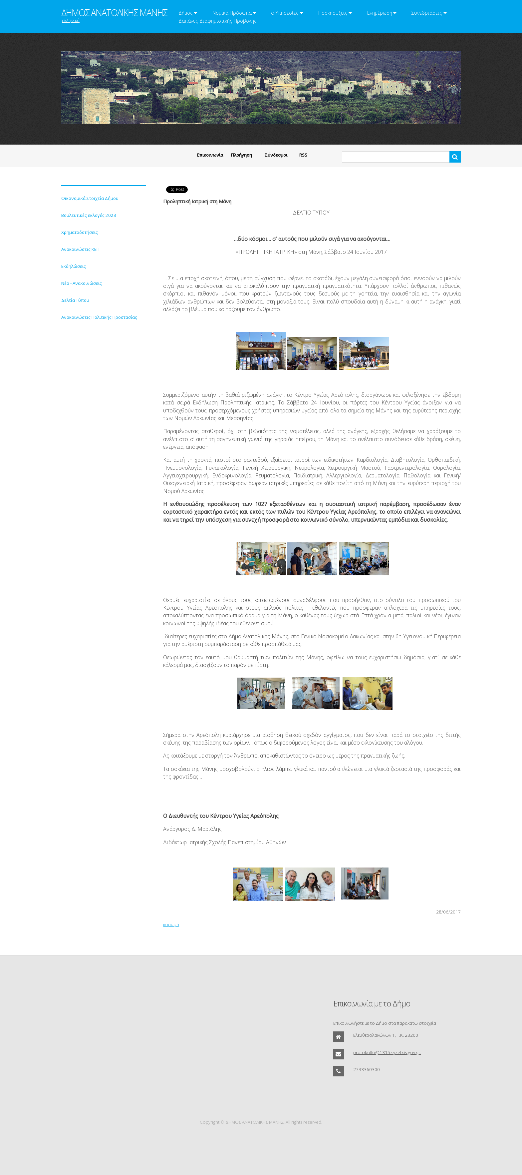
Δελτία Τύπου (75, 300)
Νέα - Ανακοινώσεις (81, 283)
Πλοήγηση (241, 155)
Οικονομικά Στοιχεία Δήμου (90, 198)
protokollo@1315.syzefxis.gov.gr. (387, 1052)
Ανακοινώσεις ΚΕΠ (80, 249)
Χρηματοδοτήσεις (79, 232)
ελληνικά (71, 20)
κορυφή (171, 924)
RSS (303, 155)
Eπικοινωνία (210, 155)
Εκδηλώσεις (73, 266)
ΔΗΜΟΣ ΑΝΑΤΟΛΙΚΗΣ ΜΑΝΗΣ (114, 13)
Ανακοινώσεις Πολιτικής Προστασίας (99, 317)
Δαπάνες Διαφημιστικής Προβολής (217, 20)
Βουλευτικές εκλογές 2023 (88, 215)
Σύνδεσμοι (276, 155)
